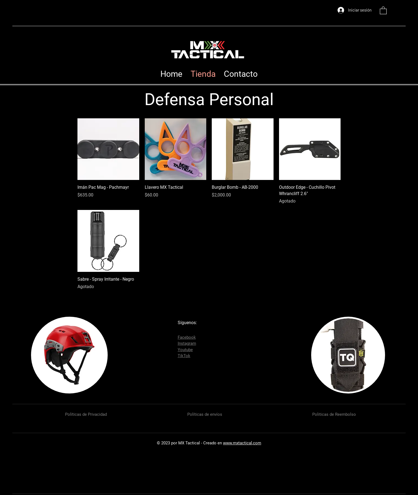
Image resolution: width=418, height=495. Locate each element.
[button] (383, 10)
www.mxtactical (237, 443)
